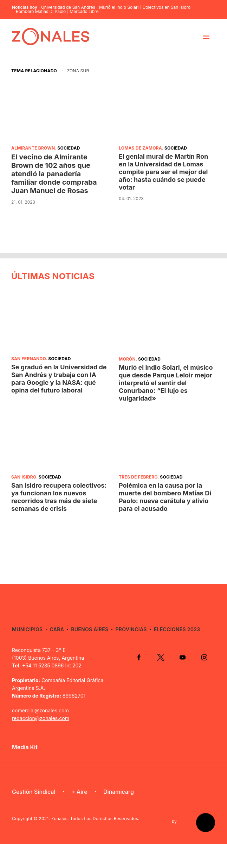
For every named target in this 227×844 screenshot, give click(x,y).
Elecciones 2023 (177, 629)
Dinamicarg (118, 791)
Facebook (139, 657)
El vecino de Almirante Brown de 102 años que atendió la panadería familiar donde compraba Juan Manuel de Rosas (54, 174)
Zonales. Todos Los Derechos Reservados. (95, 818)
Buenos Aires (89, 629)
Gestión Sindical (33, 791)
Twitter (160, 657)
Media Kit (25, 747)
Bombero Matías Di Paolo (41, 11)
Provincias (131, 629)
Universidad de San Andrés (68, 7)
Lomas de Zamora (140, 148)
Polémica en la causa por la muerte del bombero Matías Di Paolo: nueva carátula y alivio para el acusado (165, 497)
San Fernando (28, 358)
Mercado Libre (84, 11)
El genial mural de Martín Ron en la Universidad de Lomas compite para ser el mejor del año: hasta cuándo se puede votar (163, 172)
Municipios (27, 629)
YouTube (182, 657)
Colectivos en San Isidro (166, 7)
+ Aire (79, 791)
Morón (127, 359)
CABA (57, 629)
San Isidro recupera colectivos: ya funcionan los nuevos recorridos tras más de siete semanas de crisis (58, 497)
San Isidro (23, 477)
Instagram (204, 657)
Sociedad (68, 148)
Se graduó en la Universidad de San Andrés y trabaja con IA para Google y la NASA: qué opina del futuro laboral (59, 378)
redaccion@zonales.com (40, 718)
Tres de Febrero (138, 477)
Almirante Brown (33, 148)
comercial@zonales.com (40, 710)
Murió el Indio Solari (119, 7)
